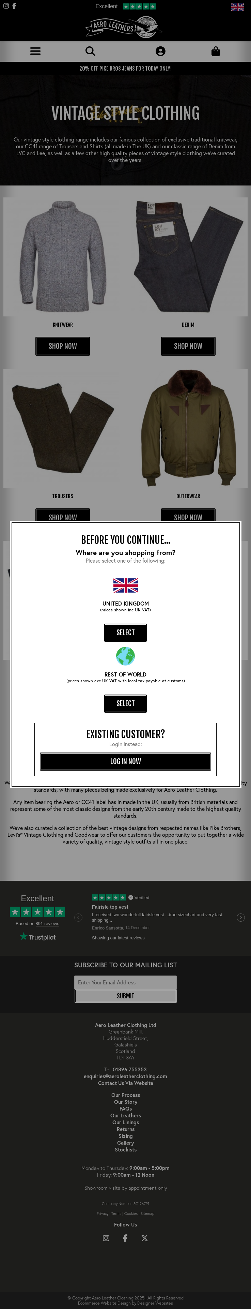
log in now (125, 761)
